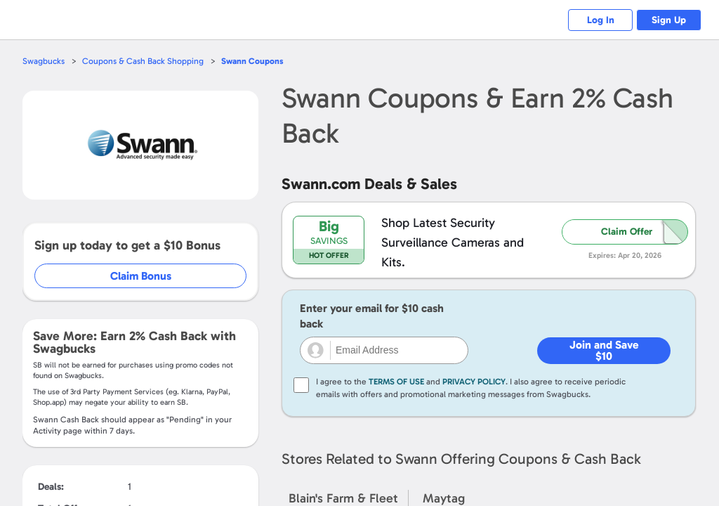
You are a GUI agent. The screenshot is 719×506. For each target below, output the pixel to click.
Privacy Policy (474, 382)
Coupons (257, 61)
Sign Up (666, 20)
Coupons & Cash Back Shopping (146, 61)
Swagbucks (44, 61)
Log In (593, 20)
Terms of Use (396, 382)
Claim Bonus (141, 276)
